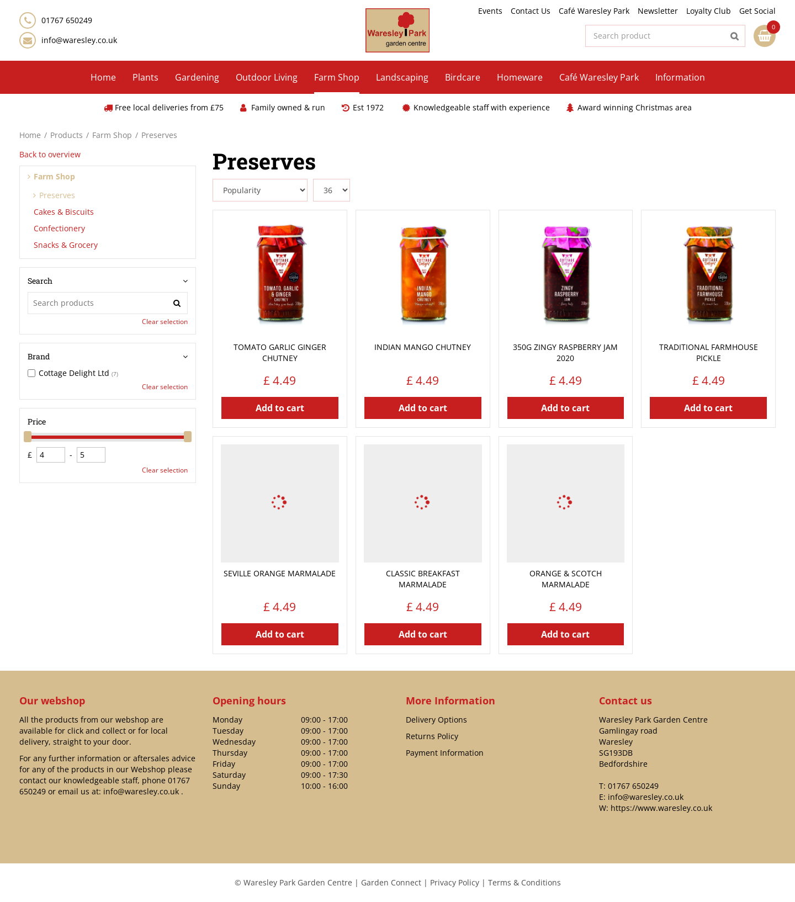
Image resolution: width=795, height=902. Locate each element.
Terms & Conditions (524, 882)
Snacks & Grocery (66, 245)
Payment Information (445, 752)
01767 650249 (633, 786)
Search (40, 280)
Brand (39, 356)
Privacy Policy (454, 882)
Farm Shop (54, 176)
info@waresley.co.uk (79, 40)
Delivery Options (436, 719)
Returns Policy (432, 736)
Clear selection (165, 321)
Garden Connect (391, 882)
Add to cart (280, 408)
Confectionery (59, 228)
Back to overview (50, 154)
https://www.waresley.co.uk (661, 808)
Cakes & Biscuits (64, 211)
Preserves (57, 195)
